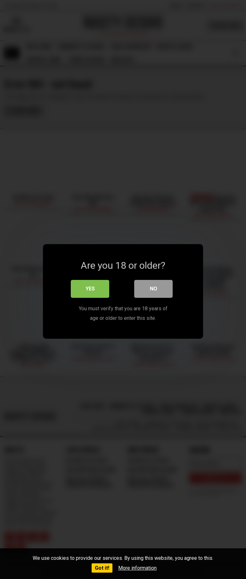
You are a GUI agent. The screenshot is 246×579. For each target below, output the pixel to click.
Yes (90, 287)
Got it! (102, 568)
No (153, 287)
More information (137, 568)
